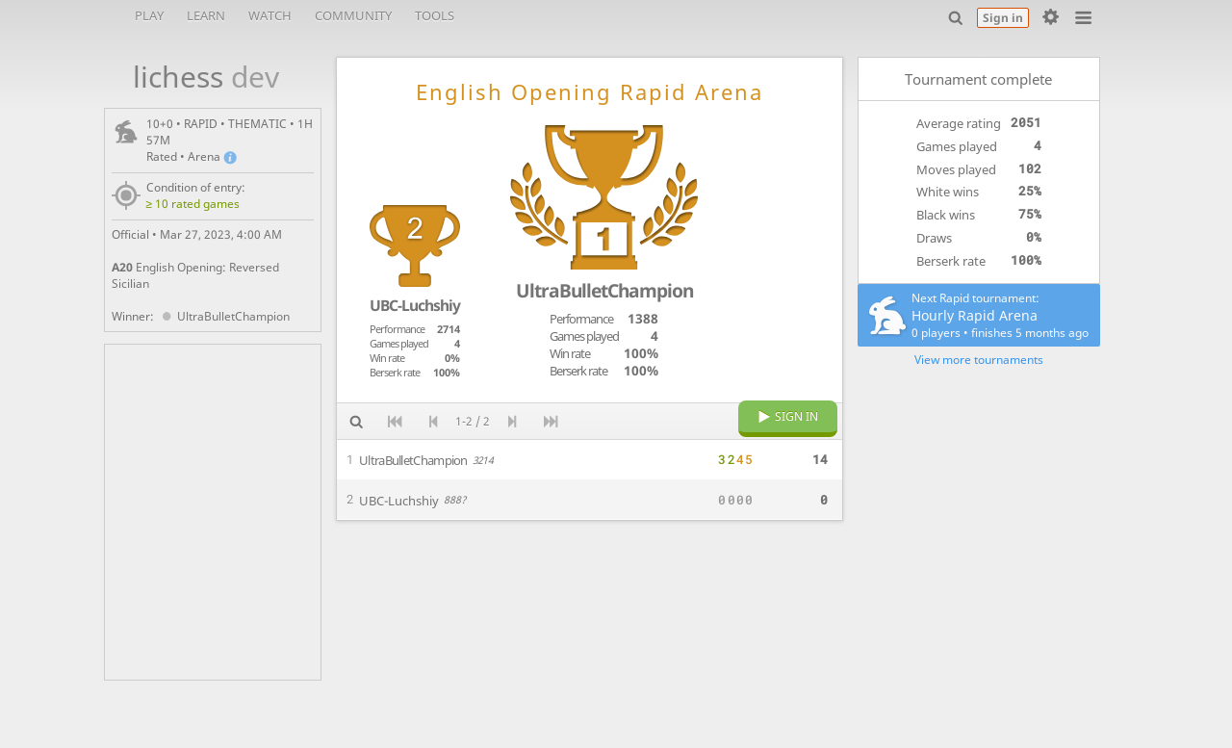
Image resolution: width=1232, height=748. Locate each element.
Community (353, 15)
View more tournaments (978, 359)
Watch (270, 15)
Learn (206, 15)
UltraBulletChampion (224, 316)
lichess (195, 76)
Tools (434, 15)
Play (149, 15)
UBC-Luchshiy (415, 305)
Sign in (1003, 18)
